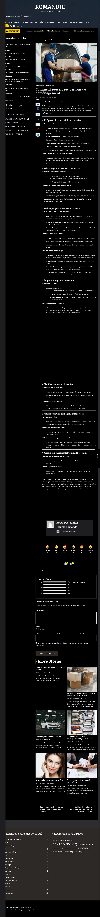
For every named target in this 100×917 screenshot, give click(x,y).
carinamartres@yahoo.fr (67, 531)
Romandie (50, 7)
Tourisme (7, 890)
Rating (38, 626)
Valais (65, 22)
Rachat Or (7, 884)
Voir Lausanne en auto (84, 31)
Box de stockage (9, 846)
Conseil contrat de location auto (14, 53)
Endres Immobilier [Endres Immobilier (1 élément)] (22, 126)
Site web (81, 634)
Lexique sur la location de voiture (14, 60)
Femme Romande (40, 97)
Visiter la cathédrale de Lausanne (36, 31)
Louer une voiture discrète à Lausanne (16, 73)
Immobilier (7, 874)
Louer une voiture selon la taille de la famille (50, 669)
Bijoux (6, 843)
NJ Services (48, 571)
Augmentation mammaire (12, 839)
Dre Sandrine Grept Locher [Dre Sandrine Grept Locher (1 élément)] (12, 122)
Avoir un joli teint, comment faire (50, 780)
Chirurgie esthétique (30, 22)
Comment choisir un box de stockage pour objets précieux (79, 738)
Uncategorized (8, 893)
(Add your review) (79, 582)
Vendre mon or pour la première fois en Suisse (17, 45)
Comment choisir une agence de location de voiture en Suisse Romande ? (17, 80)
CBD (5, 849)
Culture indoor (8, 858)
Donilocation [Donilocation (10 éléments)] (17, 118)
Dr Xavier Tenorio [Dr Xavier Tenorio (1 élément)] (10, 126)
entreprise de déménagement (76, 445)
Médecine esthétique (47, 22)
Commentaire (40, 610)
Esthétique (7, 871)
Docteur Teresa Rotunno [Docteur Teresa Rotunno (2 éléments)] (15, 115)
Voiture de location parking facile (15, 66)
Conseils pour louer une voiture (49, 737)
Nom (38, 634)
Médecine (18, 22)
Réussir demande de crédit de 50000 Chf (17, 97)
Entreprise (80, 22)
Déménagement (9, 861)
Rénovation (7, 887)
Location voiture (9, 877)
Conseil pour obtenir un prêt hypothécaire (79, 781)
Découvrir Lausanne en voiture (62, 31)
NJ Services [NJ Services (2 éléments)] (23, 130)
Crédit (6, 855)
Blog (87, 22)
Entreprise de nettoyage (12, 868)
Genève (72, 22)
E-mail (59, 634)
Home (10, 22)
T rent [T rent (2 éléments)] (19, 134)
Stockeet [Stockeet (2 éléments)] (9, 134)
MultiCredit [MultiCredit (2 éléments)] (10, 130)
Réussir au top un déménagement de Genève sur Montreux (81, 694)
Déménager (7, 865)
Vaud (59, 22)
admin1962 (38, 672)
